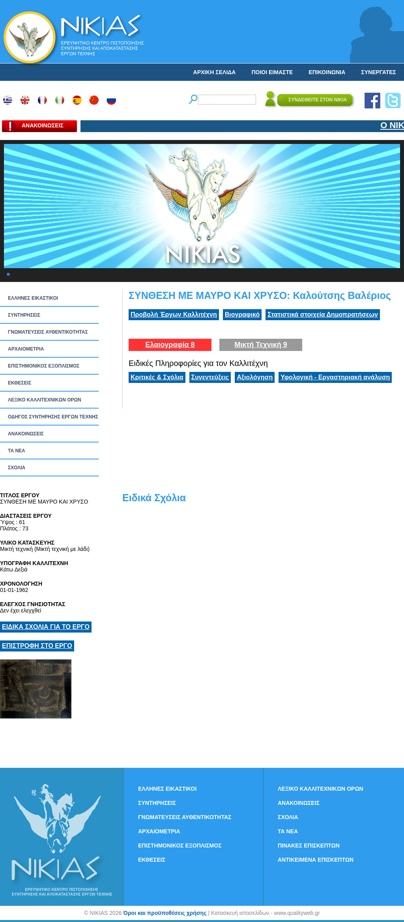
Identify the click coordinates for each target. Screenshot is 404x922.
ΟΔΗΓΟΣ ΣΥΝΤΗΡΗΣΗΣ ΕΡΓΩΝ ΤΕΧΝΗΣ (53, 417)
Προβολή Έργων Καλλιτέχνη (174, 314)
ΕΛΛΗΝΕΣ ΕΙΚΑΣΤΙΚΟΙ (33, 298)
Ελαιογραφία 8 (170, 345)
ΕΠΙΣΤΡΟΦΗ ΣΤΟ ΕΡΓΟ (37, 645)
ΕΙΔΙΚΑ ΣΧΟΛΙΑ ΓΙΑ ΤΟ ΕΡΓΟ (46, 626)
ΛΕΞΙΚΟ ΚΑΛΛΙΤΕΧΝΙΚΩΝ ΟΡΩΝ (44, 400)
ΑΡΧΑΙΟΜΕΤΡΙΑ (26, 349)
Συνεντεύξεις (210, 377)
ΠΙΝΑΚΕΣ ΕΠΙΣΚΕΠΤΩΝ (309, 845)
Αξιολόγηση (255, 377)
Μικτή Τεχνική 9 (260, 345)
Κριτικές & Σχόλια (157, 377)
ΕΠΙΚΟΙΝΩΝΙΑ (327, 72)
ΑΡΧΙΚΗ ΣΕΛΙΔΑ (214, 72)
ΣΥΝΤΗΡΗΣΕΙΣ (24, 315)
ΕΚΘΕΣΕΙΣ (19, 383)
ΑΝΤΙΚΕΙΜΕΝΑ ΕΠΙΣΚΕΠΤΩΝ (316, 860)
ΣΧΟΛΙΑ (16, 467)
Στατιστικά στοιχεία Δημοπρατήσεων (322, 314)
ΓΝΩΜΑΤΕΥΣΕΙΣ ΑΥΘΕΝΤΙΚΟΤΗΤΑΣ (48, 332)
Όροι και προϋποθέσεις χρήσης (164, 913)
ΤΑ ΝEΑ (16, 451)
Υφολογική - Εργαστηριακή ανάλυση (335, 377)
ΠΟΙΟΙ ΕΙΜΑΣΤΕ (272, 72)
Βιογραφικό (242, 314)
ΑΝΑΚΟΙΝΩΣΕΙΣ (26, 434)
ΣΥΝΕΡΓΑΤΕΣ (378, 72)
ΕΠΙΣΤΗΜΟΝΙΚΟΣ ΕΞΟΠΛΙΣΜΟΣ (43, 366)
